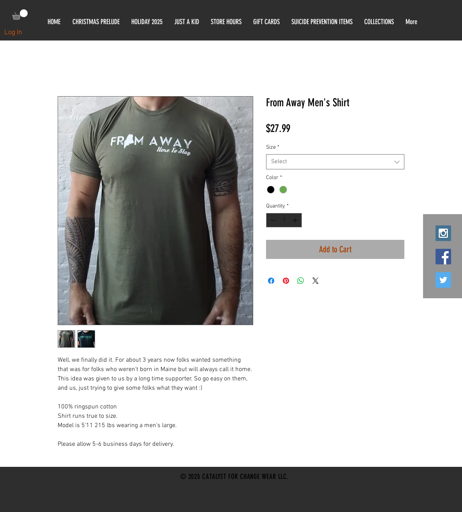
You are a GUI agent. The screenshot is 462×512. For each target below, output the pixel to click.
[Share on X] (315, 280)
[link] (20, 14)
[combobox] (335, 161)
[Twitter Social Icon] (443, 280)
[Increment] (296, 220)
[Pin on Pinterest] (286, 280)
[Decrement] (272, 220)
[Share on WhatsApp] (300, 280)
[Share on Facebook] (271, 280)
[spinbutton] (284, 220)
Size (272, 147)
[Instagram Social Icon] (443, 233)
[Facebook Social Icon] (443, 256)
